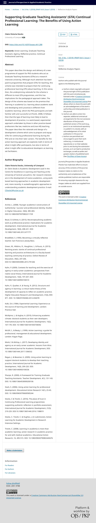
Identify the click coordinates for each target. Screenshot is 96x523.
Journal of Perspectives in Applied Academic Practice (30, 2)
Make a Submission (14, 450)
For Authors (9, 469)
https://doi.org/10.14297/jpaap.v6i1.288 (25, 44)
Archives (16, 9)
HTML (75, 34)
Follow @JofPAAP (13, 483)
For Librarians (10, 473)
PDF (64, 34)
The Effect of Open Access (76, 156)
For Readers (9, 465)
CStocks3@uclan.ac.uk (14, 190)
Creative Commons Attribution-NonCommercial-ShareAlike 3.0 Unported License (77, 99)
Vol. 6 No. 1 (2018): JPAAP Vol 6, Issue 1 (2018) (38, 9)
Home (7, 9)
